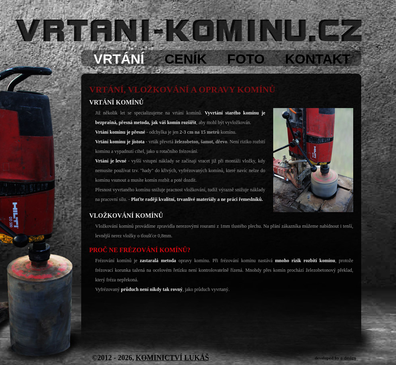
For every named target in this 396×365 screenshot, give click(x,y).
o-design (348, 357)
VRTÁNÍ (119, 58)
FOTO (246, 58)
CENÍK (185, 58)
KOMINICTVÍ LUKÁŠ (172, 358)
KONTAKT (317, 58)
